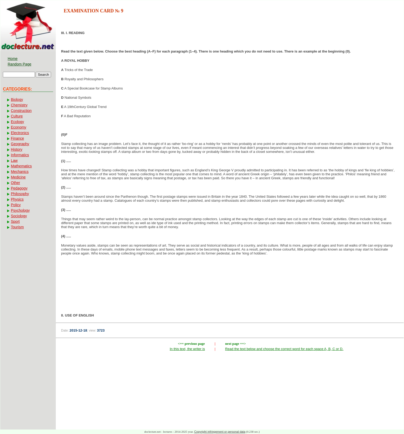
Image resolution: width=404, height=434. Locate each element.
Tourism (17, 227)
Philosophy (20, 194)
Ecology (17, 122)
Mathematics (21, 166)
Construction (21, 110)
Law (14, 160)
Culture (17, 116)
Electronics (20, 133)
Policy (16, 205)
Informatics (20, 155)
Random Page (19, 64)
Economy (18, 127)
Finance (17, 138)
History (16, 149)
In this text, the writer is (187, 349)
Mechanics (20, 171)
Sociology (19, 216)
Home (12, 58)
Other (15, 183)
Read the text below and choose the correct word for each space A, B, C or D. (284, 349)
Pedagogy (19, 188)
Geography (20, 144)
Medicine (18, 177)
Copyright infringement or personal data (219, 431)
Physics (17, 199)
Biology (17, 99)
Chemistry (19, 105)
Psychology (20, 210)
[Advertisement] (230, 277)
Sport (15, 221)
